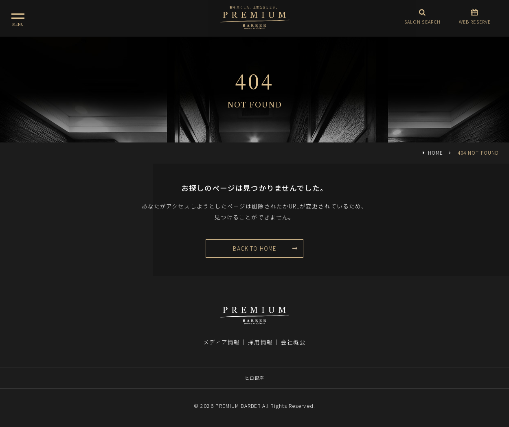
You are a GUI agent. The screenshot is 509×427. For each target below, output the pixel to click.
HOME (435, 152)
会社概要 (293, 342)
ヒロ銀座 (254, 377)
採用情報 (260, 342)
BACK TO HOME (254, 248)
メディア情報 (221, 342)
